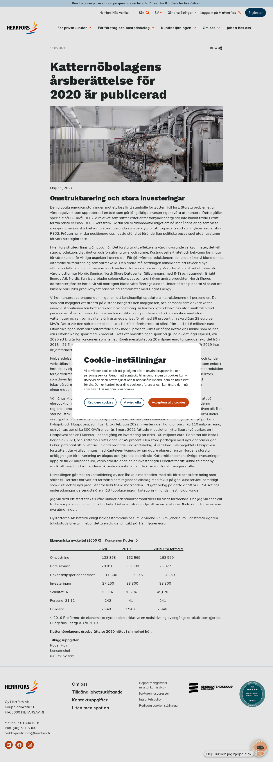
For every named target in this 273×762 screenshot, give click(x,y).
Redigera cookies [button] (100, 402)
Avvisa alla (132, 402)
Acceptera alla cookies (168, 402)
